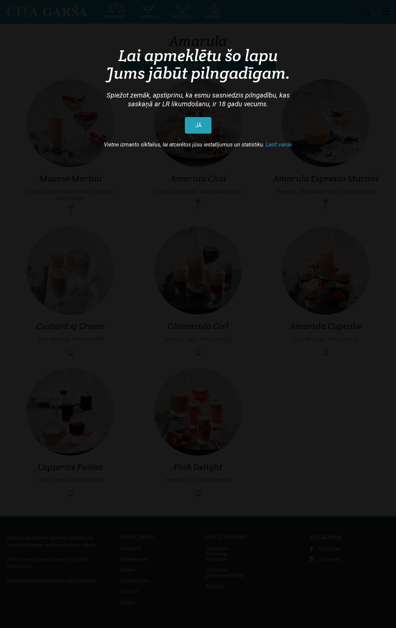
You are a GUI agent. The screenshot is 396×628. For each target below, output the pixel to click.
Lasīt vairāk (279, 144)
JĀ (198, 125)
